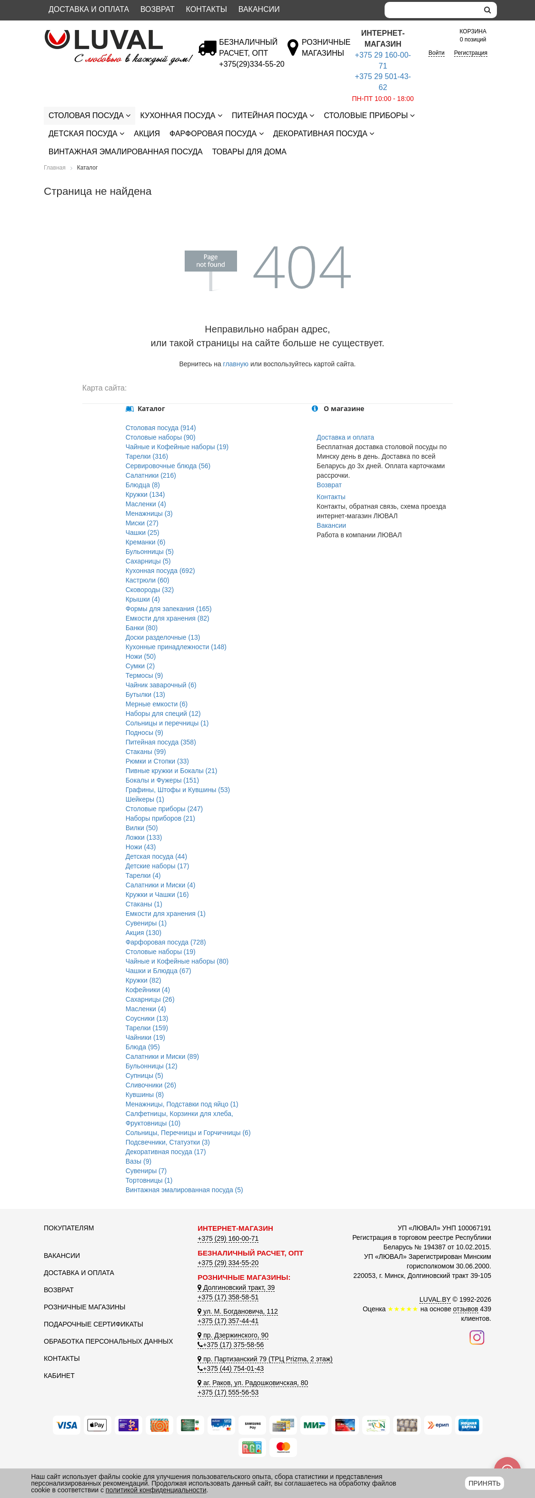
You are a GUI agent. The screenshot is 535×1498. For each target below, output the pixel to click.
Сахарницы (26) (150, 999)
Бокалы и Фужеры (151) (162, 780)
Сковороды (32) (150, 589)
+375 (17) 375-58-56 (231, 1344)
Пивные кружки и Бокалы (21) (172, 770)
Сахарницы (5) (148, 561)
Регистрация (470, 53)
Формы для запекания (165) (169, 609)
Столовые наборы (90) (161, 437)
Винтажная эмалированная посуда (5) (184, 1190)
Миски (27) (142, 523)
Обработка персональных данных (108, 1341)
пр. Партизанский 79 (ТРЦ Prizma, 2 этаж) (265, 1359)
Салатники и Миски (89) (162, 1056)
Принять (484, 1483)
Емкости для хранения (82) (167, 618)
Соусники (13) (147, 1018)
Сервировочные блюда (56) (168, 466)
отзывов (465, 1309)
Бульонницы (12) (152, 1066)
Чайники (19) (145, 1037)
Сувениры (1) (146, 923)
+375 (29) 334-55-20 (228, 1263)
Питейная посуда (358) (161, 742)
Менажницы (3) (149, 513)
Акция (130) (143, 932)
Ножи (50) (141, 656)
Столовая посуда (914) (161, 428)
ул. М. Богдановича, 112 (237, 1311)
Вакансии (259, 9)
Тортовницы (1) (149, 1180)
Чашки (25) (142, 532)
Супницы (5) (144, 1075)
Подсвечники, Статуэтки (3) (168, 1142)
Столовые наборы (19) (161, 951)
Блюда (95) (143, 1047)
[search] (487, 10)
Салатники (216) (151, 475)
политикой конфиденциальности (156, 1490)
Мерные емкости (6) (157, 704)
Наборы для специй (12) (163, 713)
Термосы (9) (144, 675)
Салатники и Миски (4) (161, 885)
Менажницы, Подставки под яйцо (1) (182, 1104)
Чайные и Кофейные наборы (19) (177, 447)
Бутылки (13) (145, 694)
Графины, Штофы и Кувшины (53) (178, 790)
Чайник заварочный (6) (161, 685)
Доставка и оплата (89, 9)
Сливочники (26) (151, 1085)
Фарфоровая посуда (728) (166, 942)
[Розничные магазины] (325, 53)
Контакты (206, 9)
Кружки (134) (145, 494)
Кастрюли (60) (147, 580)
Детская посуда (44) (156, 856)
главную (235, 364)
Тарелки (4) (143, 875)
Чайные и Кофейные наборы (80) (177, 961)
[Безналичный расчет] (252, 64)
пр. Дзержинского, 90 (233, 1335)
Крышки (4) (143, 599)
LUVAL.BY (435, 1299)
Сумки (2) (140, 666)
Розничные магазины (84, 1307)
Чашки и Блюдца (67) (158, 971)
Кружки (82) (143, 980)
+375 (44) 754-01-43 (231, 1368)
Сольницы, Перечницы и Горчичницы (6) (188, 1132)
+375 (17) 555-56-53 (228, 1392)
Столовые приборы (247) (164, 809)
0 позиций (472, 35)
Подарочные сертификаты (93, 1324)
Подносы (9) (144, 732)
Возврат (157, 9)
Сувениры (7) (146, 1171)
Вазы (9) (138, 1161)
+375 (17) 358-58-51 (228, 1297)
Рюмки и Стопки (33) (157, 761)
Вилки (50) (142, 828)
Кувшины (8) (145, 1094)
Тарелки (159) (147, 1028)
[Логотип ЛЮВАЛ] (113, 33)
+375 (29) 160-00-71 (228, 1238)
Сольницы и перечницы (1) (167, 723)
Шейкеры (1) (145, 799)
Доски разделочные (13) (163, 637)
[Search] (432, 10)
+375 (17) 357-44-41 (228, 1321)
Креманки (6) (146, 542)
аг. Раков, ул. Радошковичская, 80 (253, 1383)
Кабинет (59, 1375)
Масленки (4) (146, 504)
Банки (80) (142, 628)
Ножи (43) (141, 847)
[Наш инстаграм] (477, 1337)
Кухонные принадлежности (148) (176, 647)
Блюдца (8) (143, 485)
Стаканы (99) (146, 751)
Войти (436, 53)
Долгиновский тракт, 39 (236, 1287)
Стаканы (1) (144, 904)
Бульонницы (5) (150, 551)
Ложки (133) (144, 837)
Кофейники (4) (148, 990)
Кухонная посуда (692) (160, 570)
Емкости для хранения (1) (166, 913)
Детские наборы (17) (157, 866)
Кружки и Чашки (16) (157, 894)
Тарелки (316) (147, 456)
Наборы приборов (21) (160, 818)
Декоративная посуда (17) (166, 1152)
